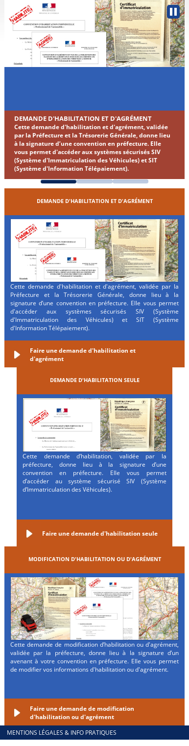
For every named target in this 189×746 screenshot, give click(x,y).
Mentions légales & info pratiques (62, 732)
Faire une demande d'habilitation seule (100, 533)
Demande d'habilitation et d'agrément (83, 118)
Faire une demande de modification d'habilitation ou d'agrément (82, 712)
